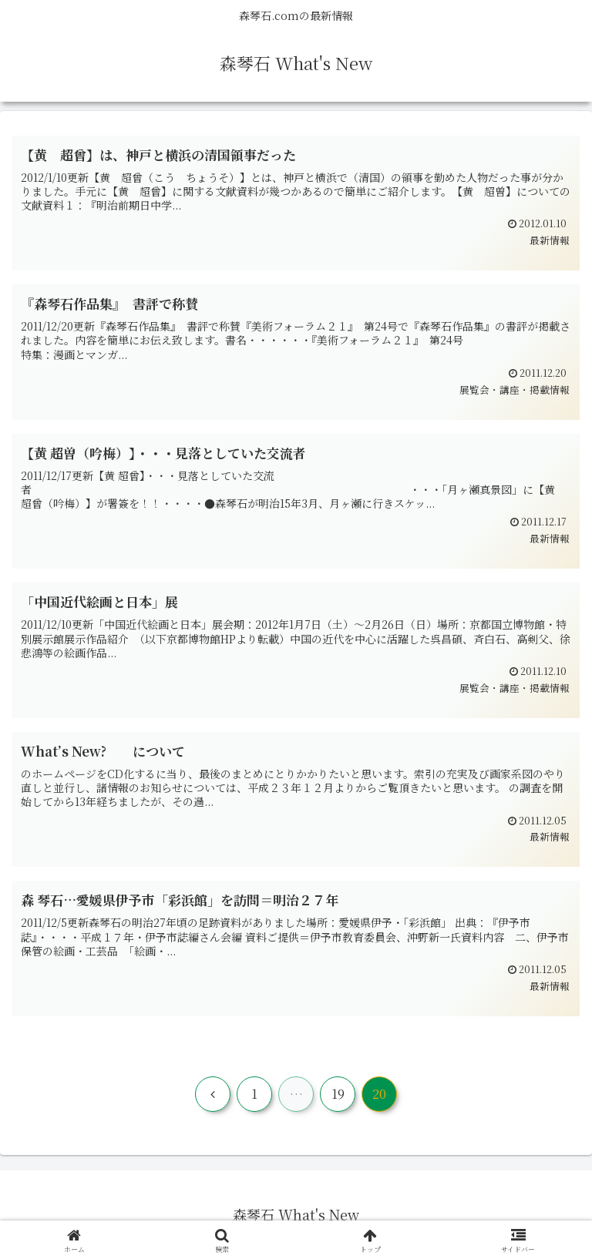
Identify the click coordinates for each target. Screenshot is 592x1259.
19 (338, 1094)
